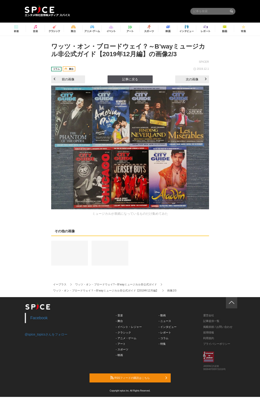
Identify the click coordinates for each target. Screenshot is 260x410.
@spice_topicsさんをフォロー (46, 334)
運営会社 (208, 315)
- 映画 (119, 355)
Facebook (39, 318)
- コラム (163, 338)
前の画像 (64, 79)
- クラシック (123, 332)
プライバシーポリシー (216, 343)
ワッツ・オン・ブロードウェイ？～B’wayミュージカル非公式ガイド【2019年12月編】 (106, 290)
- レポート (165, 332)
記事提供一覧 (211, 321)
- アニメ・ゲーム (126, 338)
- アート (120, 343)
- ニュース (165, 321)
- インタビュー (167, 326)
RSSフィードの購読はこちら (138, 378)
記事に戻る (130, 79)
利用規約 (208, 338)
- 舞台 (119, 321)
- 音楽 (119, 315)
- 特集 (162, 343)
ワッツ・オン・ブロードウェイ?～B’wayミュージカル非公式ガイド (116, 284)
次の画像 (196, 79)
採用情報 (208, 332)
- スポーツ (122, 349)
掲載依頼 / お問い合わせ (217, 326)
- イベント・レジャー (129, 326)
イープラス (60, 284)
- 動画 (162, 315)
